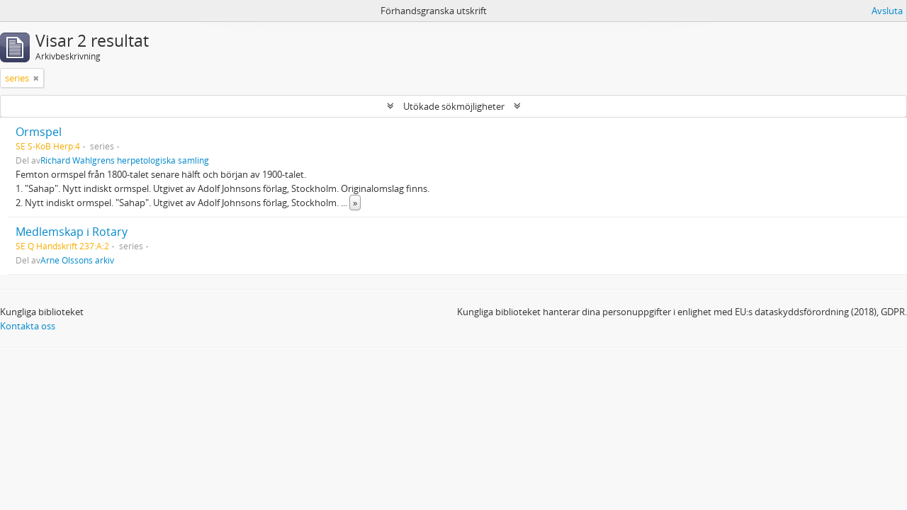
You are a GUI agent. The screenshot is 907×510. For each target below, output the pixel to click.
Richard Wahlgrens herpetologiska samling (124, 160)
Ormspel (39, 132)
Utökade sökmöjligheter (454, 106)
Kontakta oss (27, 325)
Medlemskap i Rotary (72, 231)
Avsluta (887, 10)
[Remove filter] (36, 78)
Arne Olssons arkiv (77, 260)
